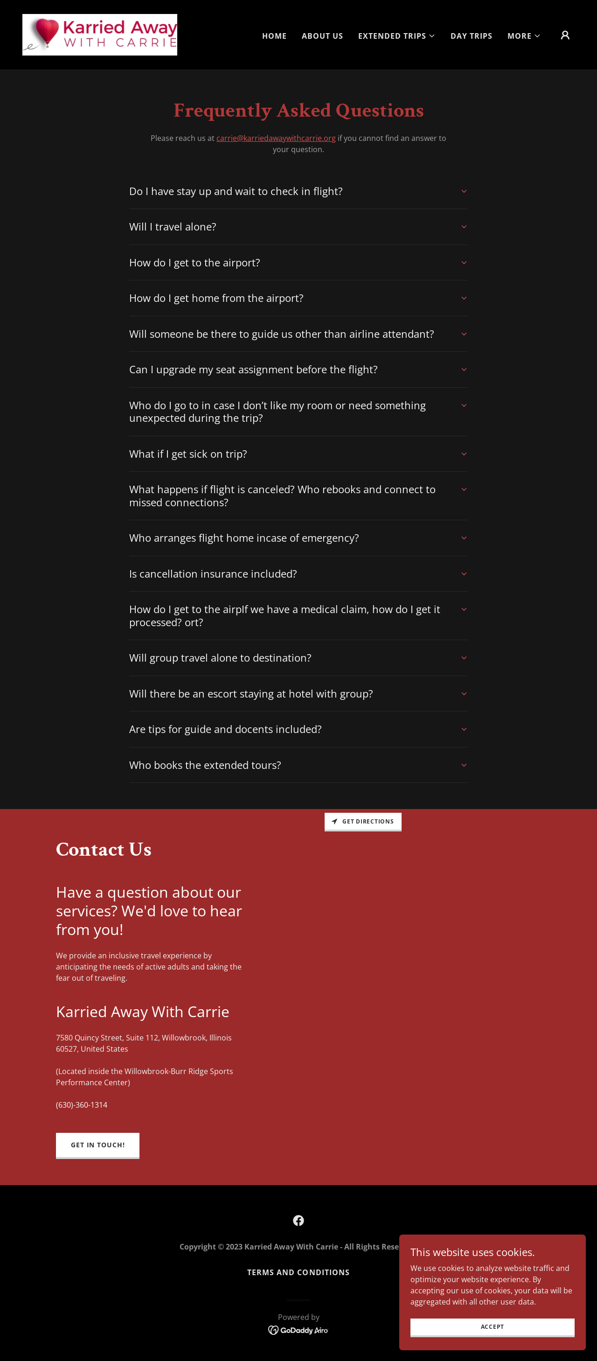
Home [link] (274, 36)
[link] (99, 34)
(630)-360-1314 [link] (81, 1105)
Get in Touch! (98, 1144)
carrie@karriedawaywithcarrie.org (276, 138)
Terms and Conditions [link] (298, 1272)
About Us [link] (322, 36)
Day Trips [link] (472, 36)
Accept (493, 1327)
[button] (397, 36)
